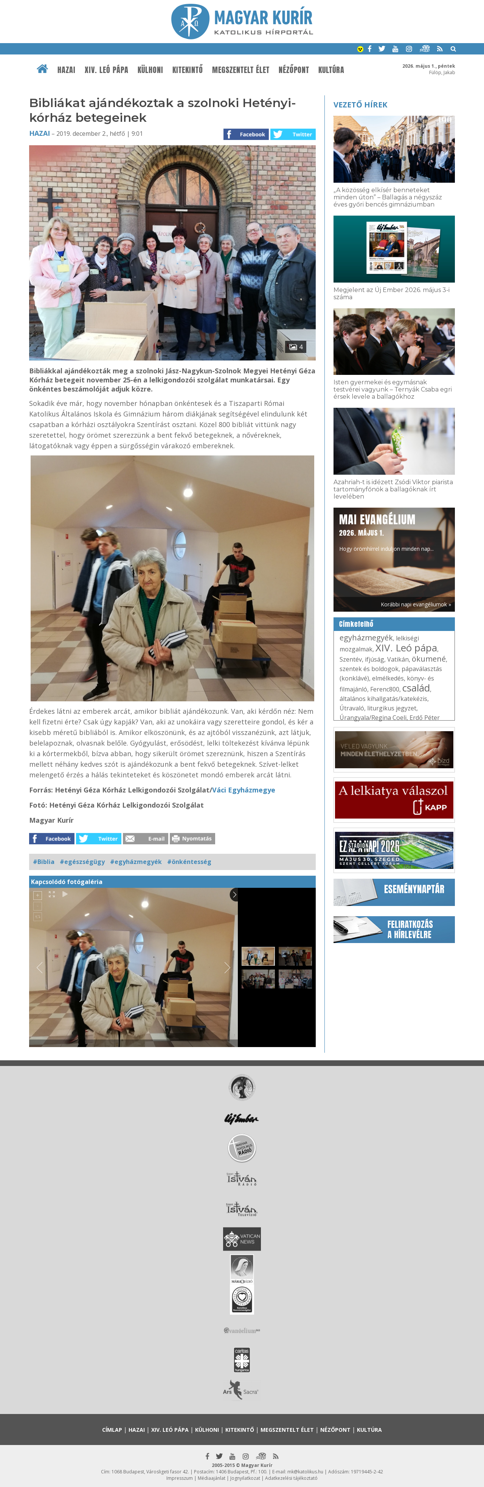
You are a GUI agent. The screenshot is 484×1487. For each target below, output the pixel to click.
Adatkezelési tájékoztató (291, 1478)
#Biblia (43, 862)
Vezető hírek (360, 104)
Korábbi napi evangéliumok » (416, 604)
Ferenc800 (384, 689)
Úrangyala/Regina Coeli (373, 717)
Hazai (66, 70)
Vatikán (398, 659)
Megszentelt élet (241, 70)
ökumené (429, 659)
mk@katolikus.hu (305, 1471)
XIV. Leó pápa (107, 70)
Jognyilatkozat (245, 1478)
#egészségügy (82, 862)
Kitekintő (187, 70)
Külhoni (150, 70)
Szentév (351, 659)
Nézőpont (294, 70)
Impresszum (179, 1478)
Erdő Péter (425, 717)
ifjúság (374, 659)
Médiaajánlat (211, 1478)
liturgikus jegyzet (391, 708)
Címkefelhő (356, 624)
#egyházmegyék (136, 862)
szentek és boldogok (369, 669)
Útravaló (352, 708)
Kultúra (331, 70)
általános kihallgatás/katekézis (383, 699)
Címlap (112, 1429)
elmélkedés (388, 678)
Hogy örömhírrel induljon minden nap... (386, 531)
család (416, 688)
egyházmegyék (366, 637)
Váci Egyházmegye (243, 789)
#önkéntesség (189, 862)
